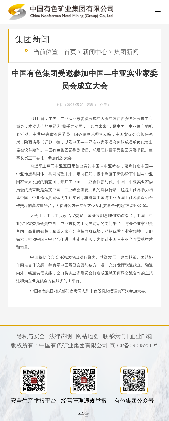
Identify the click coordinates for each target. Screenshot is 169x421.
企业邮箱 (141, 336)
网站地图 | (88, 336)
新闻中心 (95, 51)
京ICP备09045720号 (133, 345)
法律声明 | (62, 336)
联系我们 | (115, 336)
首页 (70, 51)
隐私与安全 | (32, 336)
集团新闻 (126, 51)
